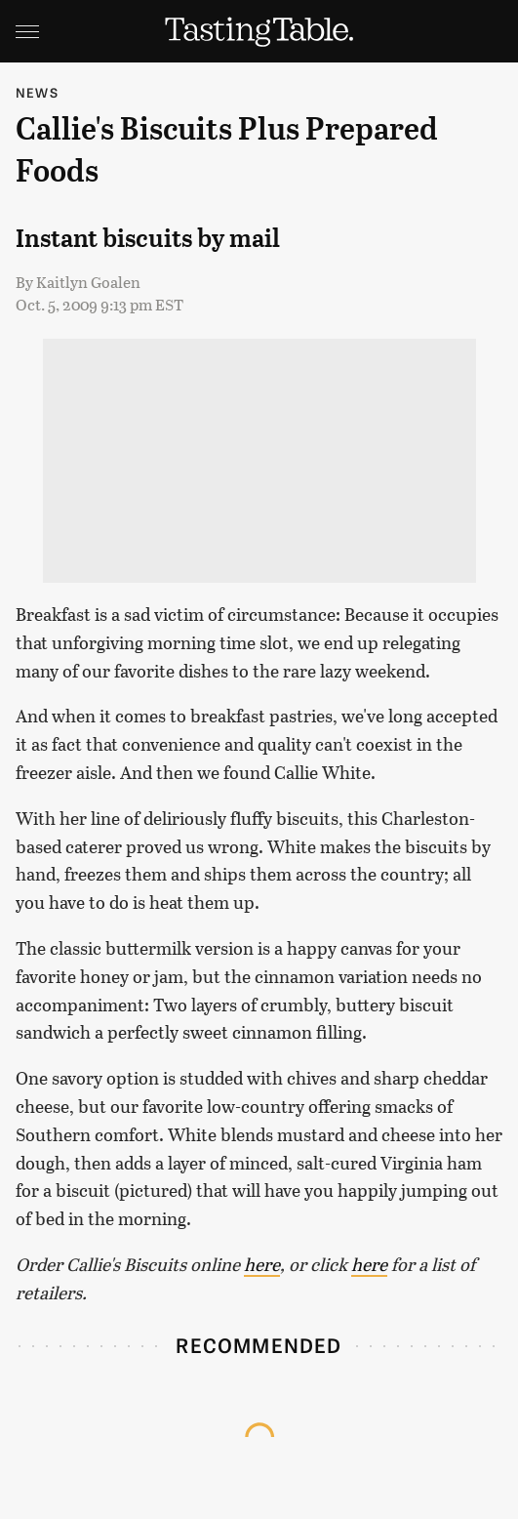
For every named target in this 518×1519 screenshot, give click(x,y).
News (37, 92)
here (262, 1264)
